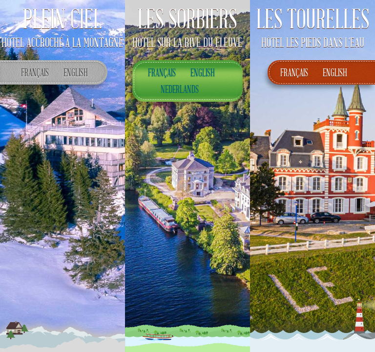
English (74, 72)
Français (33, 72)
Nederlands (178, 89)
